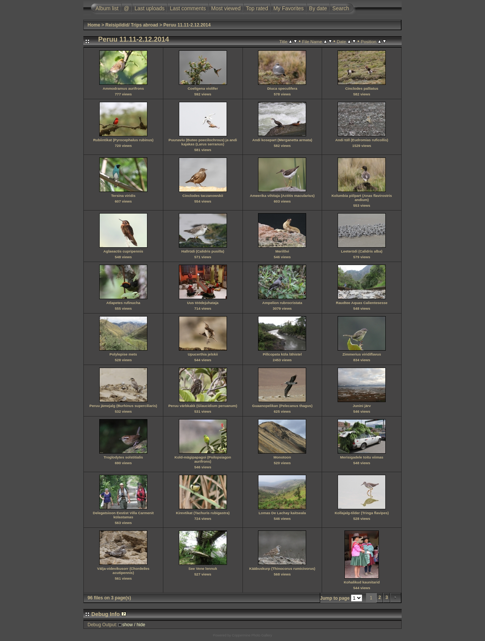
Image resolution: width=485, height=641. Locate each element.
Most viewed (226, 8)
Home (94, 25)
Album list (107, 8)
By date (318, 8)
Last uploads (149, 8)
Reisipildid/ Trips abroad (131, 25)
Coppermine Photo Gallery (252, 635)
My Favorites (288, 8)
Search (340, 8)
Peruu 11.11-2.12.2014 (187, 25)
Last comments (188, 8)
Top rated (257, 8)
